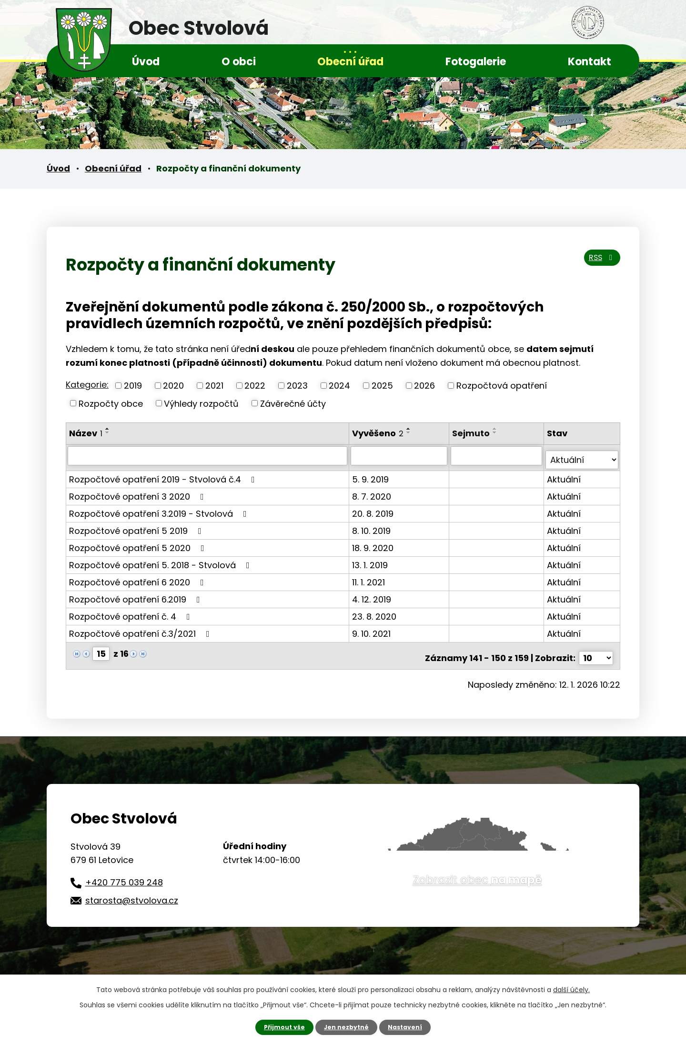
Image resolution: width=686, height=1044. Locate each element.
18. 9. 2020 (373, 543)
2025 (382, 386)
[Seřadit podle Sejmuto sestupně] (496, 432)
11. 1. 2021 (369, 577)
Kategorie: (87, 385)
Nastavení (410, 1026)
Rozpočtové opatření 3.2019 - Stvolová (160, 509)
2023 (297, 386)
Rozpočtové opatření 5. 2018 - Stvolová (161, 560)
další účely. (571, 988)
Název (85, 433)
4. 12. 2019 (372, 595)
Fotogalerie (475, 61)
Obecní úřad (350, 61)
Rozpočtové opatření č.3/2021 (141, 629)
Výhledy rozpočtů (201, 403)
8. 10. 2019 (372, 526)
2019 (133, 386)
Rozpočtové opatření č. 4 (131, 612)
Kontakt (589, 61)
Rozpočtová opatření (501, 386)
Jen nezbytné (347, 1026)
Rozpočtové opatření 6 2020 (138, 577)
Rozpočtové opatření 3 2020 (138, 492)
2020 (173, 386)
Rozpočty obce (111, 403)
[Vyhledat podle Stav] (582, 455)
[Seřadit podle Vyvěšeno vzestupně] (409, 429)
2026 (424, 386)
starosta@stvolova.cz (131, 891)
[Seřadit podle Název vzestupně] (107, 429)
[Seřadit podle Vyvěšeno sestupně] (409, 432)
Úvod (146, 61)
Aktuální (565, 475)
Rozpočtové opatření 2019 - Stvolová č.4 (164, 475)
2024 (339, 386)
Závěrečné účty (293, 403)
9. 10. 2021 (372, 629)
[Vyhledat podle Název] (208, 455)
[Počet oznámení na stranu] (596, 649)
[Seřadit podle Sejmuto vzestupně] (496, 429)
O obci (239, 61)
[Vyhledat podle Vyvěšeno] (400, 455)
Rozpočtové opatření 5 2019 (137, 526)
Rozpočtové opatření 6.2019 (136, 595)
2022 (254, 386)
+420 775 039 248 (124, 873)
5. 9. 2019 (371, 475)
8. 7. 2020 (372, 492)
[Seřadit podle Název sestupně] (107, 432)
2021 (214, 386)
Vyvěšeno (378, 433)
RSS (598, 263)
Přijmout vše (280, 1026)
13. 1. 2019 (371, 560)
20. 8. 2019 (373, 509)
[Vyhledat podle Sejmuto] (497, 455)
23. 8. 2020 (375, 612)
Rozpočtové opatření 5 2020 (138, 543)
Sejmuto (472, 433)
